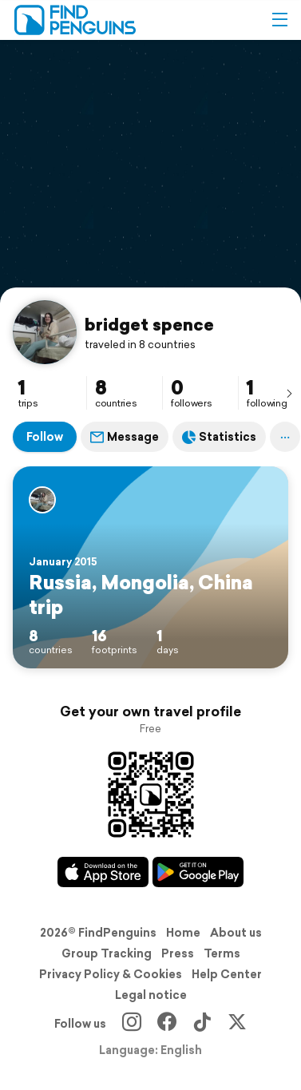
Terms (222, 953)
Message (124, 437)
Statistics (219, 437)
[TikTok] (202, 1024)
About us (236, 933)
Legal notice (151, 995)
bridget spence (149, 324)
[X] (237, 1024)
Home (183, 933)
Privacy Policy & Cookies (110, 974)
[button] (279, 20)
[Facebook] (166, 1024)
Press (177, 953)
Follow (44, 437)
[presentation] (289, 393)
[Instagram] (131, 1024)
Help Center (227, 974)
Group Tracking (106, 953)
